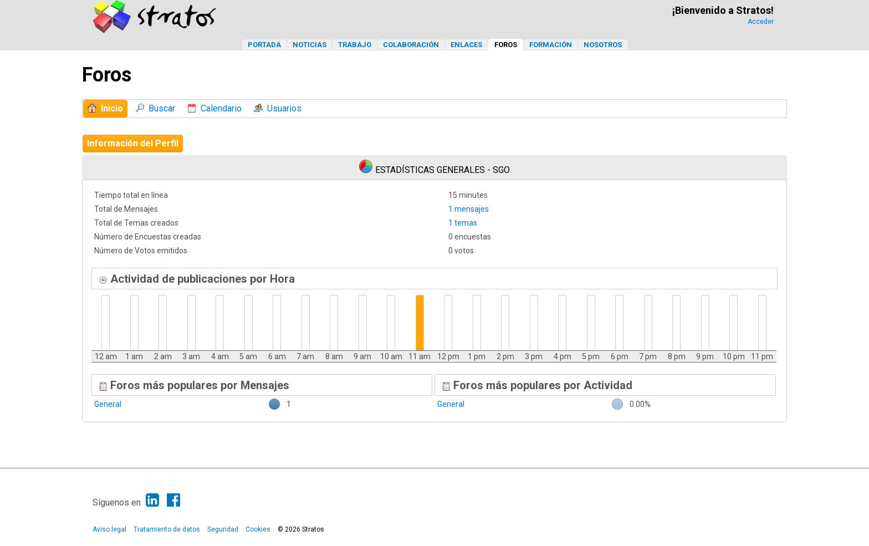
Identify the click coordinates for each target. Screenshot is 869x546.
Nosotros (603, 44)
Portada (264, 44)
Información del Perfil (132, 143)
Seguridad (222, 529)
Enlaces (466, 44)
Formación (550, 44)
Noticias (309, 44)
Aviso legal (109, 529)
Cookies (258, 529)
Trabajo (354, 44)
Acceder (761, 21)
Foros (505, 44)
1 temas (462, 222)
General (107, 404)
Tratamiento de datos (167, 529)
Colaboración (411, 44)
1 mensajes (468, 209)
